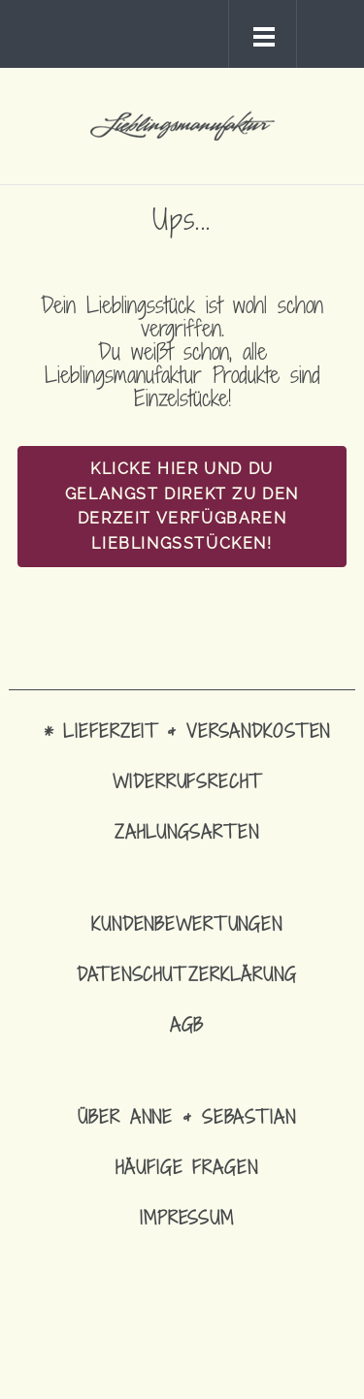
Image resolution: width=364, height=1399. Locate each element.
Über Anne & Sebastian (186, 1116)
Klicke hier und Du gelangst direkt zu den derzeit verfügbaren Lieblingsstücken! (182, 506)
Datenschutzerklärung (187, 974)
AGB (187, 1024)
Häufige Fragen (186, 1167)
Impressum (187, 1217)
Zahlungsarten (186, 831)
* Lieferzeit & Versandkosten (187, 730)
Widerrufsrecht (186, 781)
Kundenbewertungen (186, 923)
